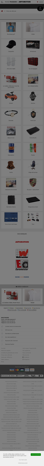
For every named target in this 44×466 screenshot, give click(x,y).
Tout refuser (23, 459)
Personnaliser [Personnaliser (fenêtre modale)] (22, 463)
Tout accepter (36, 454)
